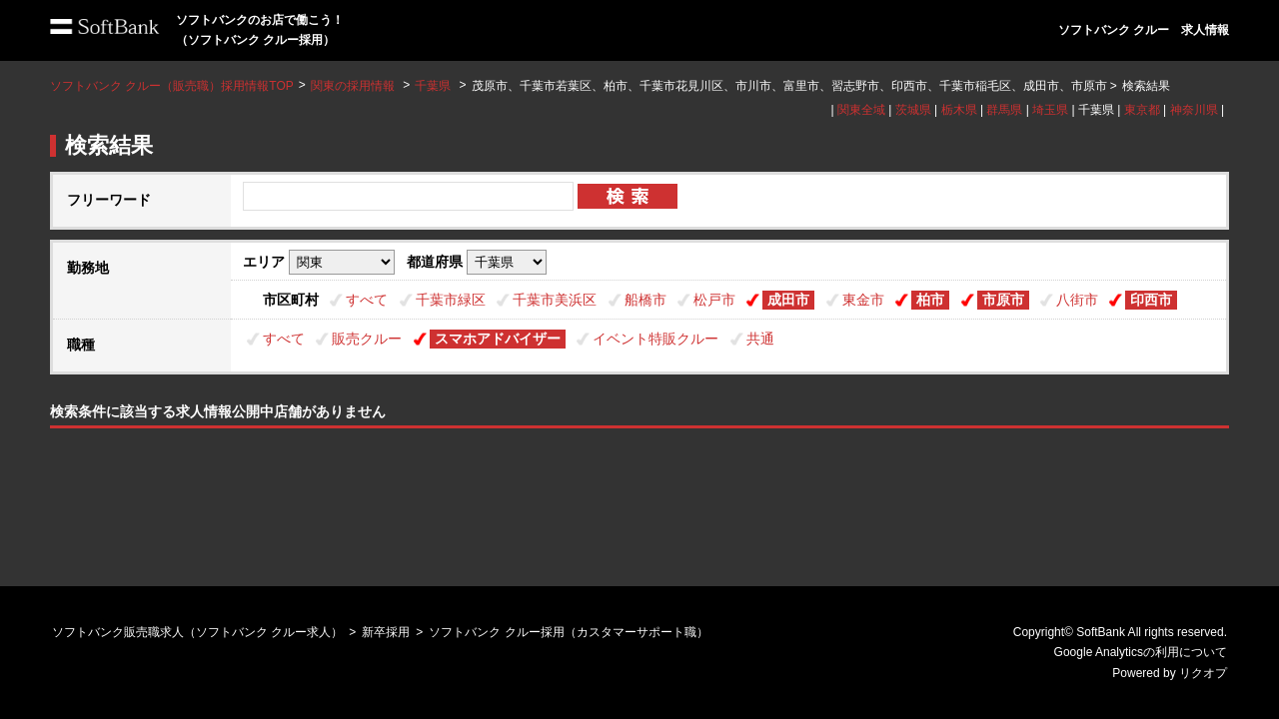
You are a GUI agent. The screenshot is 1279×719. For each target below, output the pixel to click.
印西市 (1151, 300)
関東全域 (861, 110)
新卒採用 (386, 632)
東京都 (1142, 110)
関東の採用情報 (354, 86)
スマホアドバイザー (498, 339)
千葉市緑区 (451, 300)
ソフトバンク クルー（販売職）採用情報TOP (172, 86)
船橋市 (645, 300)
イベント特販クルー (655, 339)
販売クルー (367, 339)
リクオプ (1203, 673)
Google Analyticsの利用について (1140, 652)
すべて (367, 300)
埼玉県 (1050, 110)
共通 (760, 339)
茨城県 (913, 110)
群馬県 (1004, 110)
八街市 (1077, 300)
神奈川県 (1194, 110)
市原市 (1003, 300)
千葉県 (433, 86)
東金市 (863, 300)
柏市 (930, 300)
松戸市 (714, 300)
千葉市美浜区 (555, 300)
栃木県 (959, 110)
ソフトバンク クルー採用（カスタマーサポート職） (568, 632)
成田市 (788, 300)
